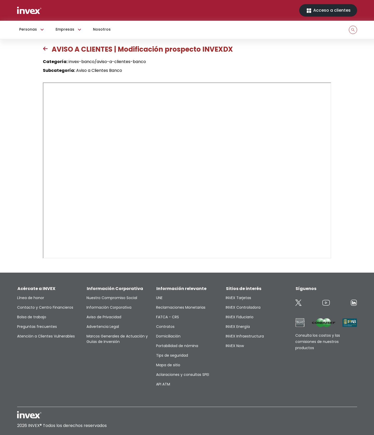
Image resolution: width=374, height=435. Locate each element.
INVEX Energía (238, 326)
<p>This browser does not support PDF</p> (187, 170)
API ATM (163, 384)
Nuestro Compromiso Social (111, 297)
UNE (159, 297)
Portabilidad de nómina (177, 345)
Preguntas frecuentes (37, 326)
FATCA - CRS (167, 317)
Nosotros (102, 29)
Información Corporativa (108, 307)
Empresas (69, 29)
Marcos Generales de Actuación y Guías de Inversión (117, 339)
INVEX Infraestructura (245, 336)
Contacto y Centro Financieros (45, 307)
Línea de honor (30, 297)
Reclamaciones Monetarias (180, 307)
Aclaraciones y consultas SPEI (182, 374)
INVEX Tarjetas (238, 297)
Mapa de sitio (168, 365)
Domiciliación (168, 336)
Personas (32, 29)
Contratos (165, 326)
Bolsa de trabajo (31, 317)
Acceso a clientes (328, 10)
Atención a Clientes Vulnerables (46, 336)
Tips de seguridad (172, 355)
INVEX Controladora (243, 307)
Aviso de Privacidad (103, 317)
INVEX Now (235, 345)
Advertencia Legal (102, 326)
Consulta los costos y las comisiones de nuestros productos (317, 341)
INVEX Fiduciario (239, 317)
